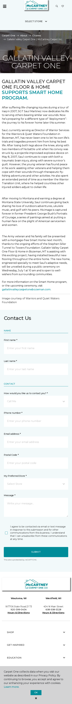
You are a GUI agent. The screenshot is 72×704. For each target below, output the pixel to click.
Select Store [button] (34, 21)
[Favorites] (63, 6)
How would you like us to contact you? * (26, 393)
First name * (10, 340)
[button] (57, 6)
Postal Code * (11, 455)
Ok (36, 692)
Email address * (12, 434)
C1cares (36, 35)
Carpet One (8, 35)
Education (36, 657)
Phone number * (13, 413)
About (23, 35)
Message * (9, 495)
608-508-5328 (53, 609)
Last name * (10, 361)
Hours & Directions (19, 612)
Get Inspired (36, 645)
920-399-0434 (19, 609)
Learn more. (11, 686)
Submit (36, 551)
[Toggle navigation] (5, 6)
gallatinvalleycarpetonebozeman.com (26, 289)
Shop (36, 632)
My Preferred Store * (15, 476)
